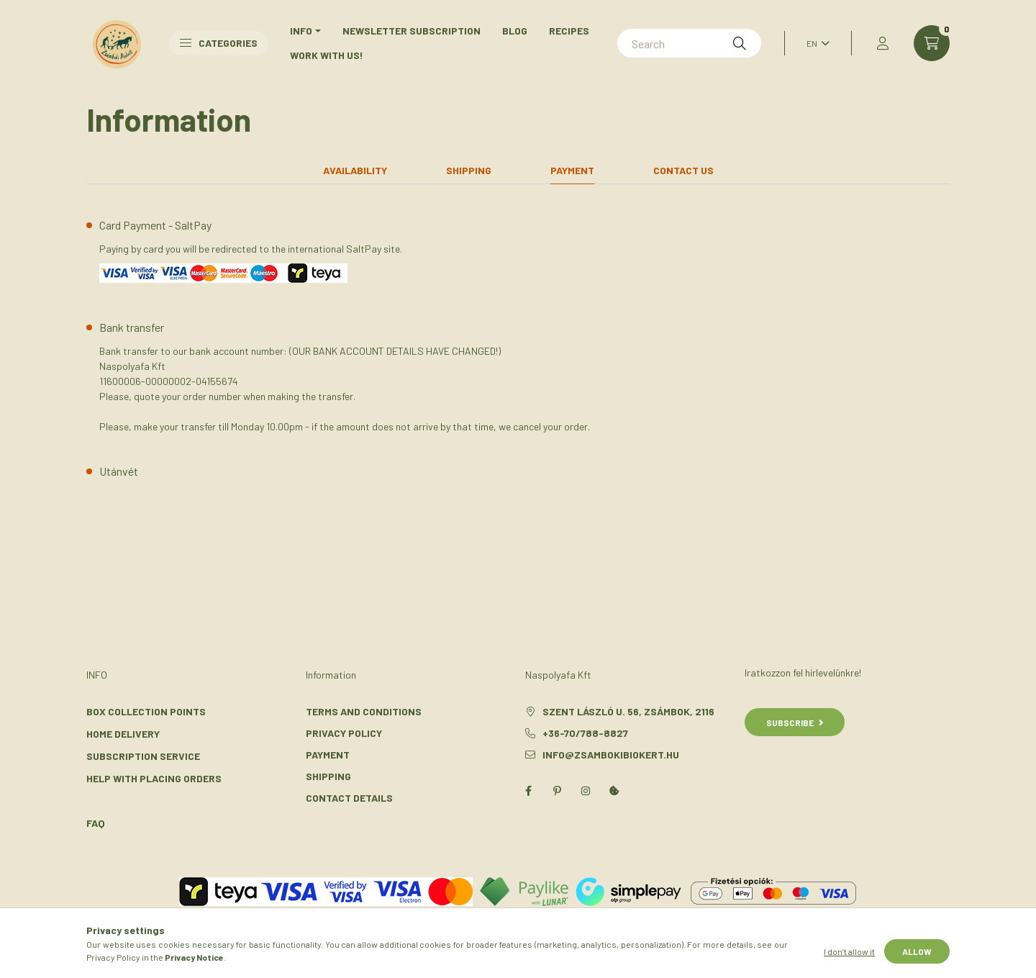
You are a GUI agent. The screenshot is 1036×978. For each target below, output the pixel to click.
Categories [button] (219, 43)
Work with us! (326, 55)
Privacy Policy (344, 733)
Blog (514, 30)
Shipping (328, 776)
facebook (528, 790)
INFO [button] (301, 30)
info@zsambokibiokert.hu (610, 754)
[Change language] (814, 43)
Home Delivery (123, 734)
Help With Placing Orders (154, 778)
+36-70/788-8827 (585, 733)
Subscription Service (143, 756)
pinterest (556, 790)
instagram (585, 790)
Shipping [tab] (468, 170)
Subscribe (794, 722)
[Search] (689, 43)
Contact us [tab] (683, 170)
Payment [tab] (572, 170)
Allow (917, 951)
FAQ (95, 823)
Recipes (569, 30)
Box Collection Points (146, 711)
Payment (328, 754)
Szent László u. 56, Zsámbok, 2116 (628, 711)
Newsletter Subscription (411, 30)
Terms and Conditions (364, 711)
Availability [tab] (355, 170)
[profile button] (883, 43)
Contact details (349, 798)
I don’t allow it (849, 951)
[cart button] (932, 43)
